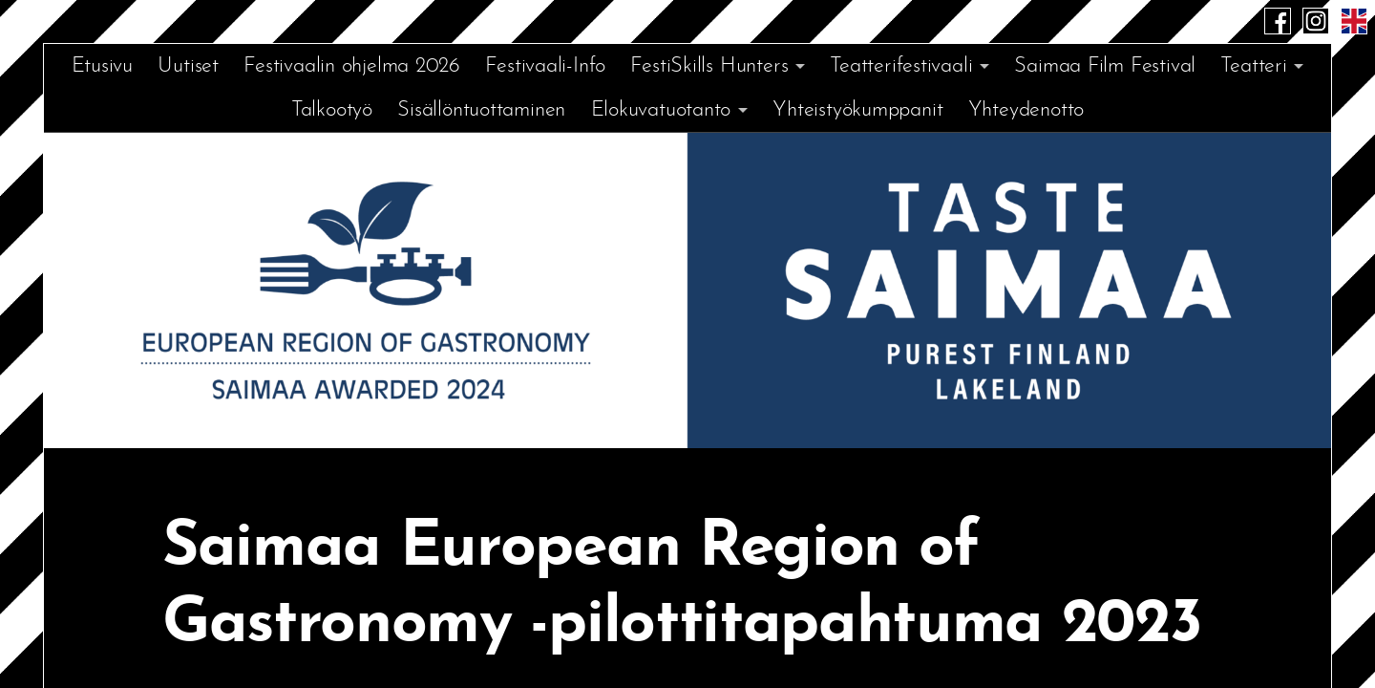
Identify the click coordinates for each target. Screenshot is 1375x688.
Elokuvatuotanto (661, 110)
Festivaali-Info (545, 66)
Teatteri (1253, 66)
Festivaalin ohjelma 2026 (351, 66)
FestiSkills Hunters (709, 66)
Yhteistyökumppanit (857, 110)
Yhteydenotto (1026, 110)
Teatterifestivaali (901, 66)
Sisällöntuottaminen (481, 110)
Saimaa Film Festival (1104, 66)
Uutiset (188, 66)
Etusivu (102, 66)
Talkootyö (331, 110)
